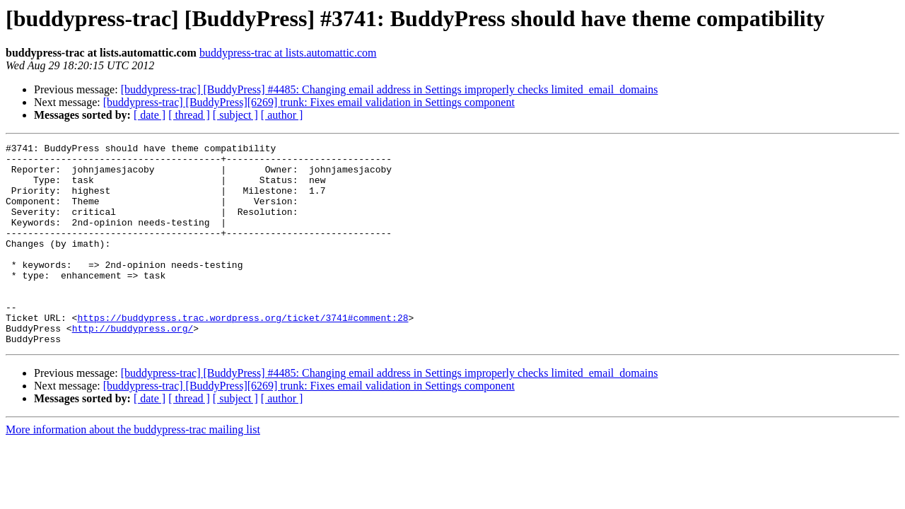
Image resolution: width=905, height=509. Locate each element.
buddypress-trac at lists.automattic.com (288, 53)
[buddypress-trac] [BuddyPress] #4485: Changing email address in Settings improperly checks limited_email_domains (389, 89)
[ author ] (282, 115)
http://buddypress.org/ (133, 366)
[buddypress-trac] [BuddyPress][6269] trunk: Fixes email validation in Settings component (309, 102)
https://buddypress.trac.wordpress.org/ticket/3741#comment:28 (242, 353)
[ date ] (149, 115)
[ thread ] (189, 115)
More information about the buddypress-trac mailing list (133, 470)
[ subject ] (235, 115)
